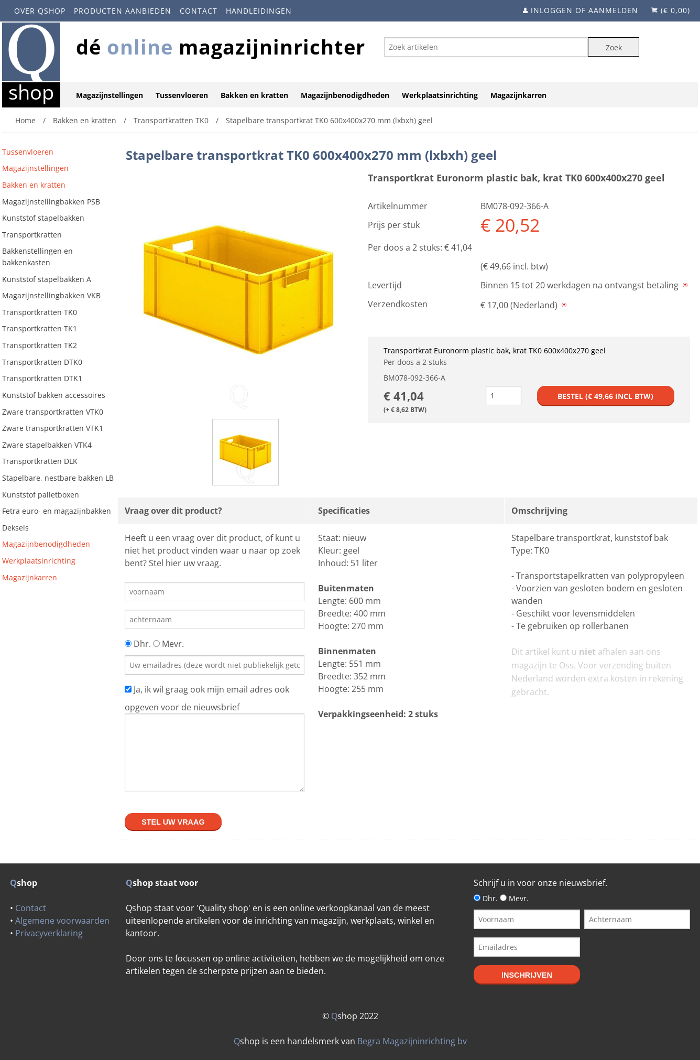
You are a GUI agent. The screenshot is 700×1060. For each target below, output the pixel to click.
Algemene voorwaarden (62, 920)
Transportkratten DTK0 (42, 362)
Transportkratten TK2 (39, 345)
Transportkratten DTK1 (42, 378)
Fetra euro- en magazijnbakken (56, 511)
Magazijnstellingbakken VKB (51, 295)
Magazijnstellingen (109, 95)
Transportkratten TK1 (39, 328)
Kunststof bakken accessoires (53, 395)
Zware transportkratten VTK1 (52, 428)
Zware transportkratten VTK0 (52, 412)
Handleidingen (259, 11)
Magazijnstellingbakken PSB (51, 202)
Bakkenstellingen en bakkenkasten (37, 256)
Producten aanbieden (122, 11)
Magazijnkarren (518, 95)
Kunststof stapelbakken (43, 218)
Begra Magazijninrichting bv (412, 1041)
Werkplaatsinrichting (440, 95)
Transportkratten (32, 235)
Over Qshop (39, 11)
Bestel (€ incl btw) (605, 396)
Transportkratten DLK (40, 461)
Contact (198, 11)
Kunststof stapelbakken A (46, 279)
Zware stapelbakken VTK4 (47, 445)
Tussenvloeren (182, 95)
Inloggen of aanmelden (584, 10)
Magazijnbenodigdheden (345, 95)
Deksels (15, 528)
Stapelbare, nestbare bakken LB (58, 478)
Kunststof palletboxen (40, 495)
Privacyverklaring (49, 933)
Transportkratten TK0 (39, 312)
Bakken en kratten (254, 95)
